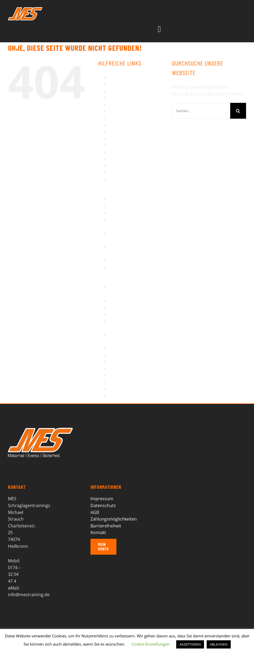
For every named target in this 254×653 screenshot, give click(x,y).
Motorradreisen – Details (133, 165)
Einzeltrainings (123, 105)
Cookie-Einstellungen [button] (150, 644)
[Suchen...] (201, 111)
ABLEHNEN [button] (219, 644)
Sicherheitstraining (128, 308)
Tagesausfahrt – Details (132, 355)
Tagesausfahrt (123, 348)
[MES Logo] (40, 430)
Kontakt (116, 152)
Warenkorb (120, 382)
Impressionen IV (125, 132)
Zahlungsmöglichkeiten (113, 519)
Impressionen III (124, 125)
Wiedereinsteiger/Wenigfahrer (139, 395)
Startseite (118, 314)
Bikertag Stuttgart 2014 (132, 91)
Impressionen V (124, 138)
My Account (120, 172)
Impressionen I (123, 111)
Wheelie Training (125, 389)
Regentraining (123, 213)
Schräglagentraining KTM (134, 260)
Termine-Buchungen (129, 362)
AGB (113, 77)
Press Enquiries (124, 199)
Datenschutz (121, 98)
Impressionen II (124, 118)
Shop (114, 301)
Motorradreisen (124, 159)
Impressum (120, 145)
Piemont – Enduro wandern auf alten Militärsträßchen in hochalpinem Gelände (136, 185)
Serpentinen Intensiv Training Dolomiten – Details (130, 273)
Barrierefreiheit (124, 84)
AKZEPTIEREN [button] (190, 644)
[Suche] (238, 111)
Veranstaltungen (125, 375)
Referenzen (120, 206)
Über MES (118, 368)
